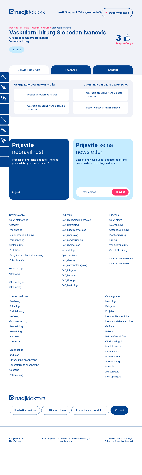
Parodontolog (17, 242)
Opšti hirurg (115, 220)
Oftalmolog (15, 292)
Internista (14, 350)
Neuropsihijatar (113, 388)
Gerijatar (109, 334)
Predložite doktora (25, 422)
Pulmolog (14, 312)
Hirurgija (24, 27)
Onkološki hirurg (118, 253)
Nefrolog (14, 323)
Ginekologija (16, 272)
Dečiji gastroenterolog (74, 231)
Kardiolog (14, 307)
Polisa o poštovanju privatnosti (119, 463)
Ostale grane (112, 302)
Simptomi (71, 12)
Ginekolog (15, 278)
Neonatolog (68, 253)
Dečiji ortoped (69, 280)
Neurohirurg (115, 226)
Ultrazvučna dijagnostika (23, 370)
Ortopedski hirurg (119, 231)
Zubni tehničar (17, 263)
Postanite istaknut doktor (93, 422)
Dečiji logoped (69, 285)
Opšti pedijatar (69, 258)
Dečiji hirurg (68, 263)
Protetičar (15, 253)
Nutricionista (112, 361)
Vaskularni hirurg (40, 27)
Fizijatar (109, 318)
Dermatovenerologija (121, 262)
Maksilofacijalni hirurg (21, 236)
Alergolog (15, 345)
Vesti (61, 12)
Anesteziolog (112, 372)
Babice (108, 339)
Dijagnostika (16, 359)
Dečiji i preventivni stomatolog (26, 258)
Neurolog (110, 307)
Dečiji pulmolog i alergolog (76, 220)
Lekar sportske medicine (119, 329)
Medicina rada (113, 355)
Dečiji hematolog (70, 247)
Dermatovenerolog (119, 267)
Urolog (113, 242)
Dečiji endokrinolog (72, 242)
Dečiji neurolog (69, 236)
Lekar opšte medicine (117, 323)
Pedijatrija (66, 215)
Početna (13, 27)
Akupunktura (112, 382)
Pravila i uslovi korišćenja (120, 460)
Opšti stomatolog (19, 220)
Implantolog (16, 231)
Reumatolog (16, 334)
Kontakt (113, 70)
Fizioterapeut (112, 366)
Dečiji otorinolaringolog (74, 269)
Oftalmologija (17, 287)
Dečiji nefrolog (69, 290)
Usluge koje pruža (29, 70)
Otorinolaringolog (115, 350)
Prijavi (16, 192)
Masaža (109, 377)
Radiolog (14, 364)
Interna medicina (18, 302)
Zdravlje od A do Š (89, 12)
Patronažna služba (115, 345)
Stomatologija (17, 215)
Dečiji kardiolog (70, 226)
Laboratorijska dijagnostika (24, 375)
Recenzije (71, 70)
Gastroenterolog (18, 329)
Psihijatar (110, 312)
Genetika (14, 381)
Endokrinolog (17, 318)
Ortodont (14, 226)
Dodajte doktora (119, 12)
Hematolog (15, 339)
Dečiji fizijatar (69, 274)
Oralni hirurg (16, 247)
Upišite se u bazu (58, 422)
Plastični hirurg (117, 236)
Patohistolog (16, 386)
